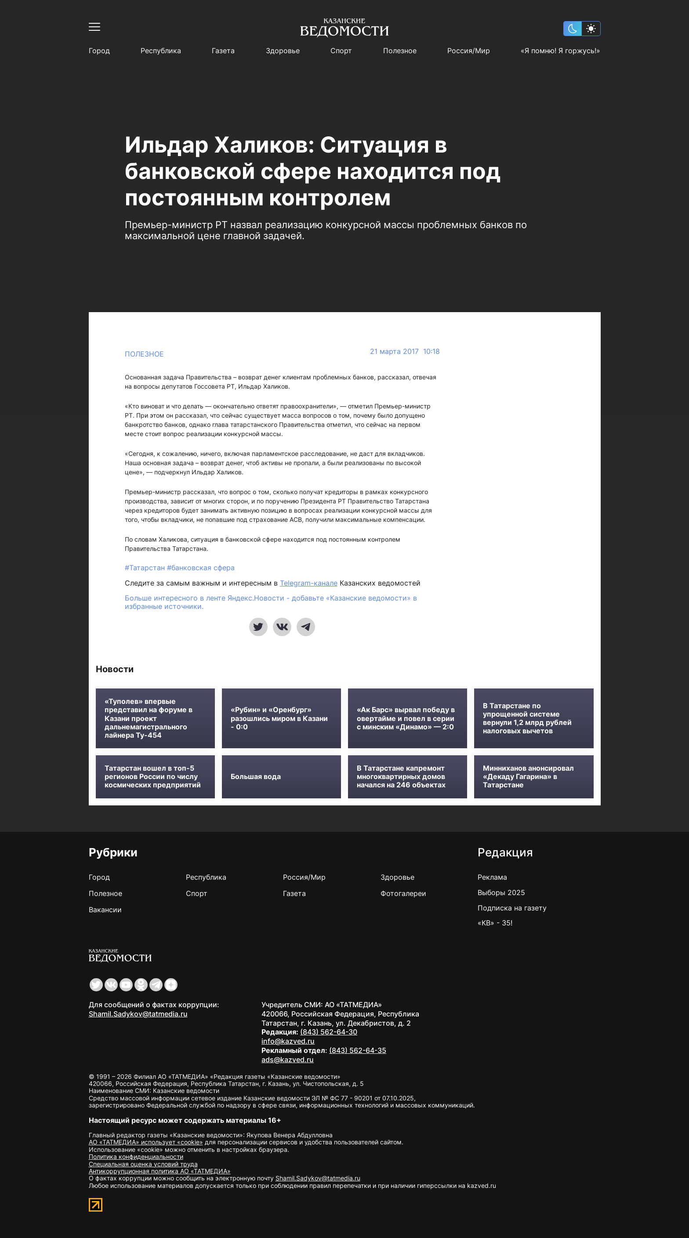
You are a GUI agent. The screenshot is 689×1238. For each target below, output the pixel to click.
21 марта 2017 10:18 (405, 351)
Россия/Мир (468, 51)
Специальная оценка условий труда (143, 1164)
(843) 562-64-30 (328, 1031)
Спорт (341, 51)
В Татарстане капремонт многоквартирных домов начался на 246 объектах (401, 776)
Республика (161, 51)
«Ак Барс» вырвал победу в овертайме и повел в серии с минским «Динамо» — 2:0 (406, 718)
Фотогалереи (403, 893)
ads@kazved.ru (287, 1059)
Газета (223, 51)
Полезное (400, 51)
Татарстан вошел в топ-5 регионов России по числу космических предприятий (153, 776)
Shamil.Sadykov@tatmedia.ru (138, 1013)
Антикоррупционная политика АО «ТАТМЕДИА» (160, 1171)
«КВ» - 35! (495, 922)
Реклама (492, 877)
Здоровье (283, 51)
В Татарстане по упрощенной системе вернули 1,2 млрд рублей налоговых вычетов (527, 719)
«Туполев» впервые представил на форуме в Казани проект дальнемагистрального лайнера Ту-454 (148, 718)
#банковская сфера (201, 567)
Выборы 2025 (501, 892)
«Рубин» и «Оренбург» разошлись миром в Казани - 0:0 (279, 718)
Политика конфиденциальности (136, 1156)
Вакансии (105, 909)
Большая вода (256, 776)
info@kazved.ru (288, 1041)
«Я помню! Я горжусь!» (560, 51)
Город (99, 51)
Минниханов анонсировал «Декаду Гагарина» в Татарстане (528, 776)
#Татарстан (146, 567)
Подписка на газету (512, 907)
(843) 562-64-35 (357, 1050)
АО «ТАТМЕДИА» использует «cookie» (146, 1142)
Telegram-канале (308, 583)
